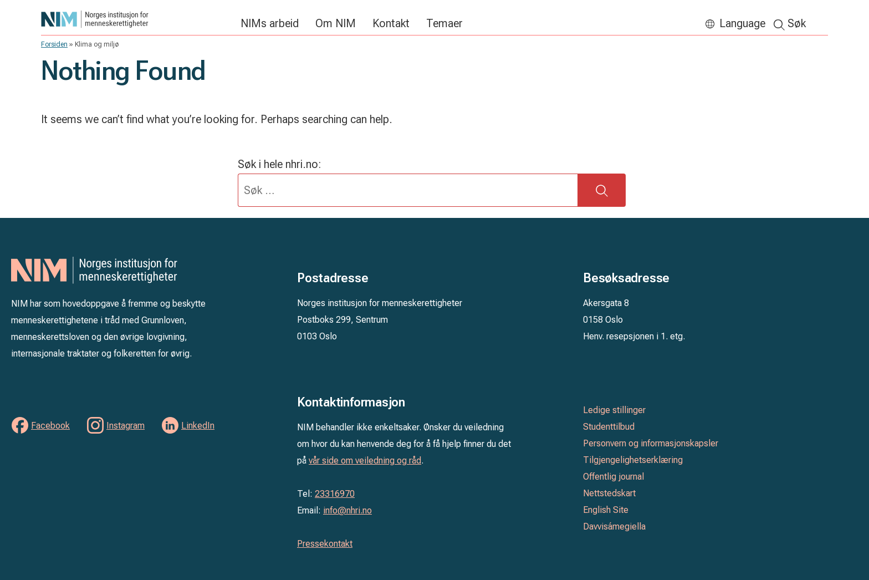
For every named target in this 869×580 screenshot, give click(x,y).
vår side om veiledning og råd (365, 460)
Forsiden (54, 44)
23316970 (335, 494)
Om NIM (335, 23)
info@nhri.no (347, 510)
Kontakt (391, 23)
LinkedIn (197, 425)
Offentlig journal (613, 476)
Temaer (444, 23)
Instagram (125, 425)
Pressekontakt (324, 543)
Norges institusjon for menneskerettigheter (135, 19)
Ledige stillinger (614, 410)
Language (742, 23)
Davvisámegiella (614, 526)
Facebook (50, 425)
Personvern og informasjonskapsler (650, 443)
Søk (797, 23)
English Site (605, 510)
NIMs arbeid (270, 23)
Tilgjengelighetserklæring (633, 460)
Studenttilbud (609, 426)
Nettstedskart (609, 493)
